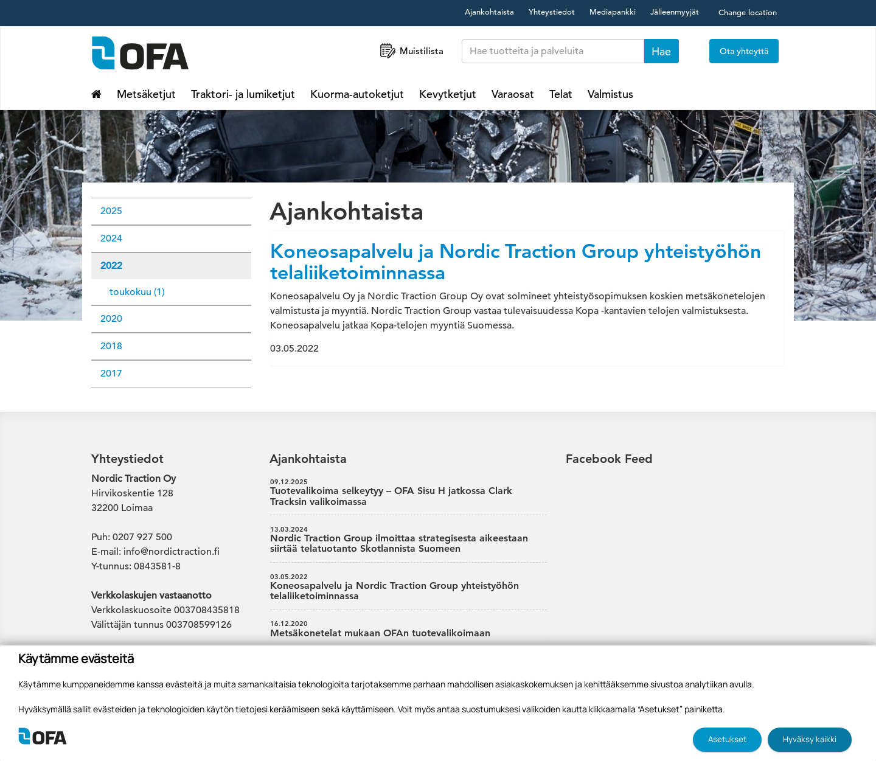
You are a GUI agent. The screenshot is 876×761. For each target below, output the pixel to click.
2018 (111, 346)
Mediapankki (612, 12)
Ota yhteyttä (744, 51)
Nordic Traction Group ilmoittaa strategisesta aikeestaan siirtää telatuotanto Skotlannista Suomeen (409, 540)
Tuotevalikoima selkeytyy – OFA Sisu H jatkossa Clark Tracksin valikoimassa (409, 492)
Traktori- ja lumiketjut (243, 94)
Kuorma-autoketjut (357, 94)
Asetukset (727, 739)
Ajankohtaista (489, 12)
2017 (111, 373)
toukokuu (136, 292)
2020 (111, 319)
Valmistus (610, 94)
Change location (747, 12)
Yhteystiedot (552, 12)
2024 (111, 238)
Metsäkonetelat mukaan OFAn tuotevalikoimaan (409, 629)
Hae (661, 51)
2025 (111, 211)
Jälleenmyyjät (674, 12)
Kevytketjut (447, 94)
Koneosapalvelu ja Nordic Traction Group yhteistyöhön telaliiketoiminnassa (515, 261)
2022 (111, 266)
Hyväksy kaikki (809, 739)
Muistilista (410, 50)
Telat (560, 94)
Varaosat (513, 94)
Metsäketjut (146, 94)
